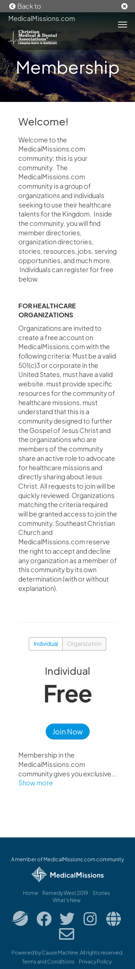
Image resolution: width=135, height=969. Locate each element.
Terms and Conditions (48, 961)
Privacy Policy (95, 961)
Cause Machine (60, 952)
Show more (35, 783)
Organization (84, 643)
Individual (45, 643)
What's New (67, 900)
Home (30, 892)
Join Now (68, 731)
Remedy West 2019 (65, 892)
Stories (101, 892)
